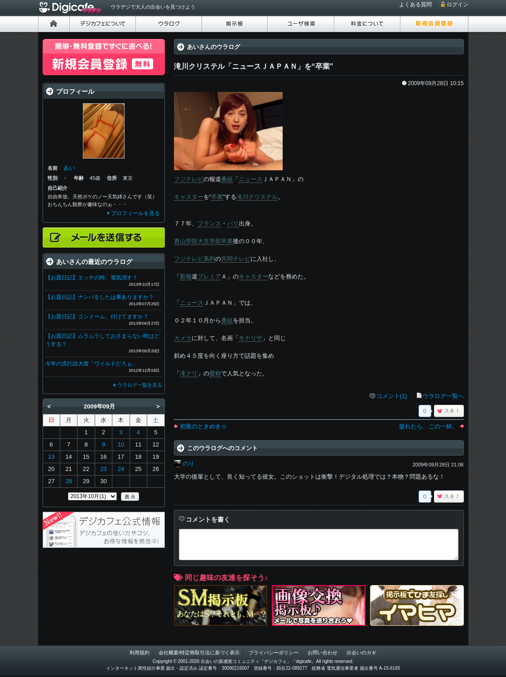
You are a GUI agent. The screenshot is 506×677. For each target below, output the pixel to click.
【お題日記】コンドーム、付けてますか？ (97, 316)
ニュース (250, 179)
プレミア (209, 276)
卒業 (217, 196)
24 (121, 469)
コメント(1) (391, 396)
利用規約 (139, 652)
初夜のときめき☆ (203, 426)
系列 (209, 258)
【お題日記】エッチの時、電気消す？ (91, 277)
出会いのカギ (361, 652)
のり (188, 463)
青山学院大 (188, 241)
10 (121, 444)
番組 (227, 179)
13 (51, 456)
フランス (209, 223)
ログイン (457, 4)
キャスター (188, 196)
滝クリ (189, 373)
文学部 (212, 241)
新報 (186, 276)
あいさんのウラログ (213, 46)
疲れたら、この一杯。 (428, 426)
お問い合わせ (322, 652)
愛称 (215, 373)
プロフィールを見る (135, 213)
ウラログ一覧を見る (139, 385)
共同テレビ (236, 258)
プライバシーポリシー (274, 652)
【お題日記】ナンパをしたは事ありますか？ (99, 297)
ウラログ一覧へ (443, 396)
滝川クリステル (257, 196)
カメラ (183, 338)
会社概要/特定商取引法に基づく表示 (199, 652)
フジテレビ (188, 179)
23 (103, 469)
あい (69, 167)
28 (68, 481)
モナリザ (250, 338)
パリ (233, 223)
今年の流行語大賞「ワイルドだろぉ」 (91, 363)
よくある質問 (415, 4)
